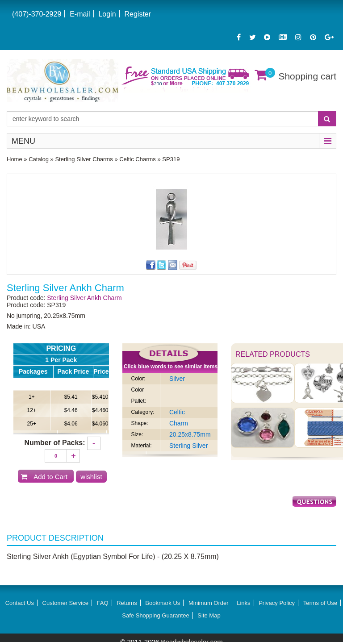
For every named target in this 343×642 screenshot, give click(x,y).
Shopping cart (307, 76)
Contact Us (19, 603)
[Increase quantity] (73, 456)
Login (107, 14)
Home (14, 159)
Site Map (208, 615)
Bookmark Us (162, 603)
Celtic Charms (137, 159)
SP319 (171, 159)
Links (243, 603)
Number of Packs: (55, 442)
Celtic (177, 412)
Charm (178, 423)
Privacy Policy (277, 603)
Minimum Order (208, 603)
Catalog (39, 159)
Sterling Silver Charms (84, 159)
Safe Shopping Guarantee (155, 615)
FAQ (103, 603)
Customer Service (65, 603)
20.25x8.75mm (190, 434)
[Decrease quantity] (93, 443)
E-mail (80, 14)
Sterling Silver (188, 445)
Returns (127, 603)
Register (137, 14)
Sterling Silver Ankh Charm (84, 297)
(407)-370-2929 (36, 14)
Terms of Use (320, 603)
